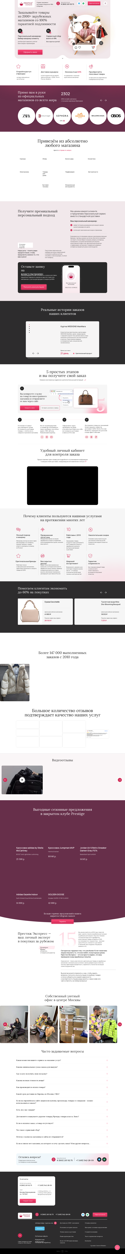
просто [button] (62, 150)
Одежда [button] (23, 159)
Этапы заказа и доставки (68, 1232)
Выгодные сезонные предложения (96, 1227)
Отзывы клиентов (90, 1223)
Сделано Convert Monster (98, 1245)
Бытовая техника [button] (45, 186)
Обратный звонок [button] (94, 3)
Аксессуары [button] (69, 159)
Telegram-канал (28, 1201)
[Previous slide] (5, 780)
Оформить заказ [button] (30, 52)
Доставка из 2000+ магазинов (69, 1223)
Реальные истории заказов (68, 1227)
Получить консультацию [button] (34, 287)
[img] (26, 4)
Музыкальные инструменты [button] (70, 186)
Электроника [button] (24, 172)
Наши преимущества (67, 1236)
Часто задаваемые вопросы (94, 1236)
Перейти (62, 921)
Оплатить (40, 1228)
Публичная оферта (41, 1236)
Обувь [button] (44, 159)
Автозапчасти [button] (93, 172)
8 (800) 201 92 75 (67, 4)
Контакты (88, 1241)
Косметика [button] (91, 159)
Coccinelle (54, 602)
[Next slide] (120, 780)
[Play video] (22, 780)
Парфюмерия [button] (69, 172)
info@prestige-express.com (44, 1223)
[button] (96, 161)
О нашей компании (91, 1232)
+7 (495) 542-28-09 (85, 1160)
